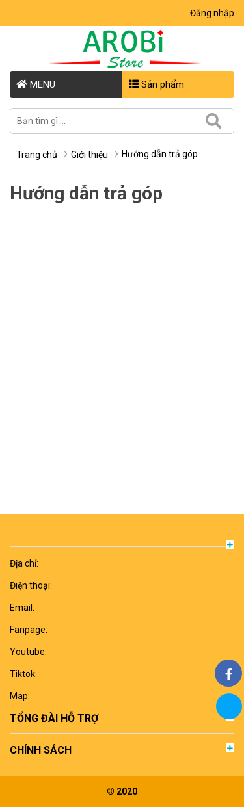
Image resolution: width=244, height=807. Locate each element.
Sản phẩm (156, 84)
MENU (35, 84)
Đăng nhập (212, 13)
